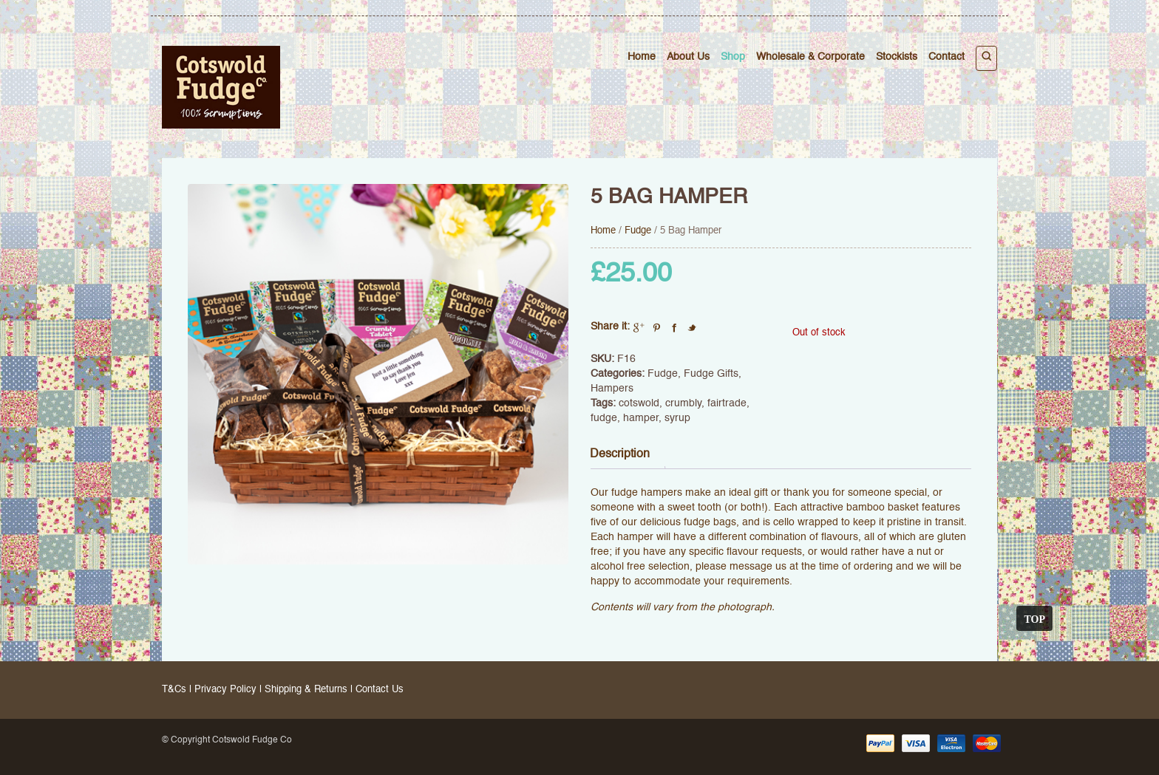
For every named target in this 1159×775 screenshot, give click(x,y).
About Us (688, 57)
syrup (677, 418)
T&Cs (174, 689)
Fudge (638, 231)
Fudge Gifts (711, 374)
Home (642, 57)
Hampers (612, 388)
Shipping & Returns (306, 689)
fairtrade (727, 403)
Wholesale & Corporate (810, 57)
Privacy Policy (225, 689)
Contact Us (380, 689)
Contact (946, 57)
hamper (641, 418)
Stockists (896, 57)
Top (1034, 618)
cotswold (639, 403)
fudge (604, 418)
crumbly (683, 403)
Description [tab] (620, 454)
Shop (733, 57)
